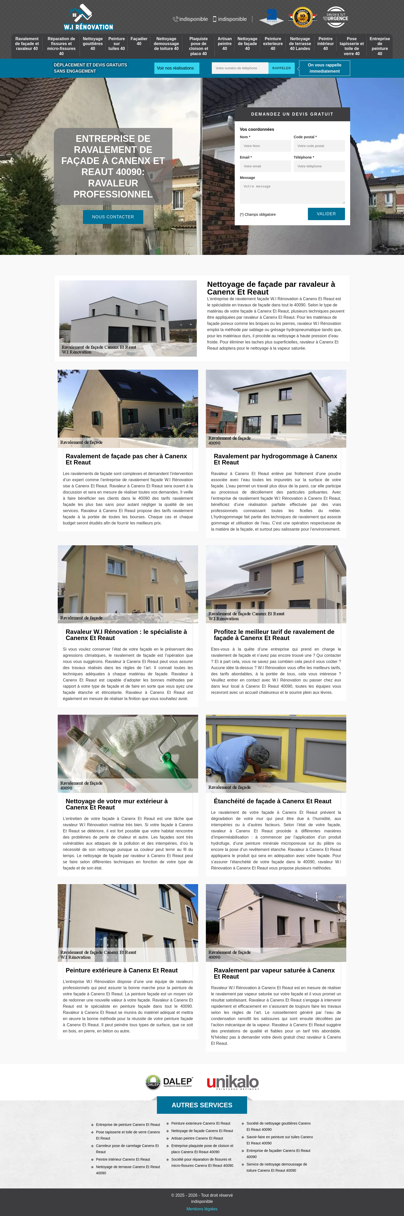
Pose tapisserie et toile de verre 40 (352, 46)
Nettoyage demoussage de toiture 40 (166, 44)
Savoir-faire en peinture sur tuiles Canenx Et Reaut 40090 (280, 1140)
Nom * (245, 137)
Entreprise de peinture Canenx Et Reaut (128, 1125)
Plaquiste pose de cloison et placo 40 (198, 46)
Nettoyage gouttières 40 (93, 44)
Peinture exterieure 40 (273, 44)
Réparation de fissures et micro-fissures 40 (61, 46)
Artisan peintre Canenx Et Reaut (197, 1138)
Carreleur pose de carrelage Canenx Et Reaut (127, 1149)
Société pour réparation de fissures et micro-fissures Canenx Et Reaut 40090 (202, 1162)
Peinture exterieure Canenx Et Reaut (200, 1123)
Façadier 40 (139, 41)
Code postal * (305, 137)
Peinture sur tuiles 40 (116, 44)
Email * (246, 157)
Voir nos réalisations (175, 68)
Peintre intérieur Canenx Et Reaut (123, 1159)
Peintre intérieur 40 (325, 44)
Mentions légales (202, 1209)
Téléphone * (304, 157)
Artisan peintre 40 (225, 44)
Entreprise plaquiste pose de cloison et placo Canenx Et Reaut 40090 (202, 1149)
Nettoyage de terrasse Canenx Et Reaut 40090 (128, 1170)
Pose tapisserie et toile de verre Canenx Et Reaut (128, 1135)
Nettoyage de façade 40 (247, 44)
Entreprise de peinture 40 (380, 46)
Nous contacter (113, 217)
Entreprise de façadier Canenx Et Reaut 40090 (278, 1154)
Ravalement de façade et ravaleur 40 (27, 44)
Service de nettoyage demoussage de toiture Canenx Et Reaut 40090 (277, 1167)
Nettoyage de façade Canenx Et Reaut (202, 1131)
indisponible (190, 19)
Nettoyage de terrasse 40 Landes (300, 44)
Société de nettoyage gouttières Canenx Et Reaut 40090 (279, 1126)
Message (247, 178)
